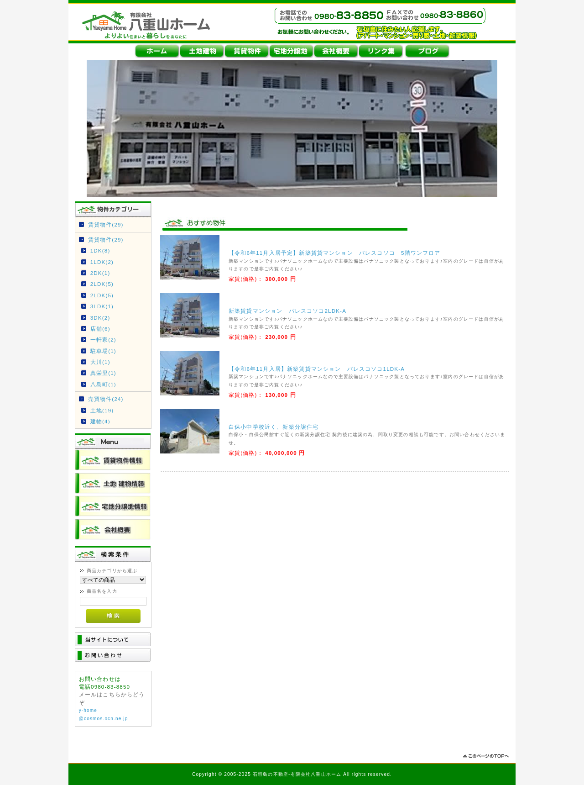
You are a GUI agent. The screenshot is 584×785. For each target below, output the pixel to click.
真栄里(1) (103, 373)
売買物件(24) (106, 399)
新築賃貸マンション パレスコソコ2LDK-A (287, 311)
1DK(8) (100, 250)
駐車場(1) (103, 351)
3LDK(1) (102, 306)
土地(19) (102, 410)
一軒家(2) (103, 339)
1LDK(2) (102, 262)
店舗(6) (100, 329)
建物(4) (100, 421)
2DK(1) (100, 273)
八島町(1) (103, 384)
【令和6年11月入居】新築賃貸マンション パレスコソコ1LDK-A (317, 369)
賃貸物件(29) (106, 224)
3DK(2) (100, 318)
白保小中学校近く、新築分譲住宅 (273, 427)
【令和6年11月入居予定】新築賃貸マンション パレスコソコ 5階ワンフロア (335, 253)
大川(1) (100, 362)
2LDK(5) (102, 284)
